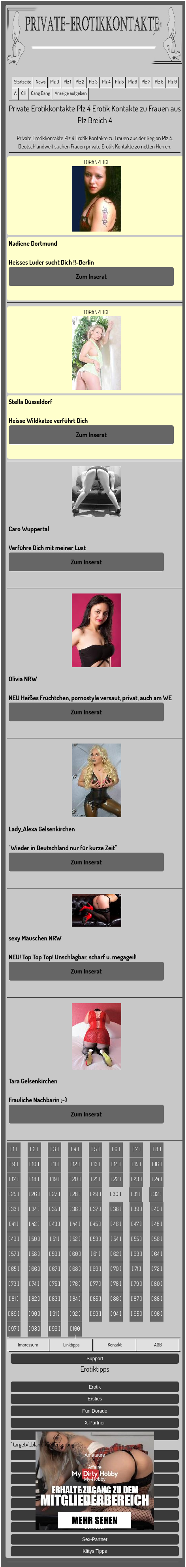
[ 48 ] (156, 1223)
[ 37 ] (95, 1208)
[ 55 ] (136, 1238)
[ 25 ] (13, 1194)
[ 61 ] (96, 1253)
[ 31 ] (135, 1194)
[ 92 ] (75, 1313)
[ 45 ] (95, 1223)
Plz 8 (159, 82)
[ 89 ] (13, 1313)
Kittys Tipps (95, 1551)
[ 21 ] (95, 1179)
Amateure (95, 1455)
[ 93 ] (95, 1313)
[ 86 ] (115, 1298)
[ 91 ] (55, 1313)
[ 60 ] (75, 1253)
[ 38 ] (116, 1208)
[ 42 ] (34, 1223)
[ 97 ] (13, 1328)
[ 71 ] (136, 1268)
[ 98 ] (33, 1328)
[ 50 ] (33, 1238)
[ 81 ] (14, 1298)
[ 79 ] (136, 1283)
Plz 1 (67, 82)
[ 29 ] (95, 1194)
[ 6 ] (116, 1149)
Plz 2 (80, 82)
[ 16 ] (157, 1164)
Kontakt (115, 1345)
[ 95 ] (136, 1313)
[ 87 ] (136, 1298)
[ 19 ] (55, 1179)
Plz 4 (106, 82)
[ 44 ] (75, 1223)
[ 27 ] (54, 1194)
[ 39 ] (136, 1208)
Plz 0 (54, 82)
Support (94, 1358)
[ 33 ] (13, 1208)
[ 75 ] (54, 1283)
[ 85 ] (95, 1298)
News (41, 82)
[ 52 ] (75, 1238)
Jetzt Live (95, 1503)
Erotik (95, 1387)
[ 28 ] (75, 1194)
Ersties (95, 1399)
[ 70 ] (116, 1268)
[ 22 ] (116, 1179)
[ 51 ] (54, 1238)
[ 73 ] (13, 1283)
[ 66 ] (34, 1268)
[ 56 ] (156, 1238)
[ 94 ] (116, 1313)
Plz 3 (93, 82)
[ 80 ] (157, 1283)
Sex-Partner (94, 1539)
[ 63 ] (136, 1253)
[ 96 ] (157, 1313)
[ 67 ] (54, 1268)
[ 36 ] (75, 1208)
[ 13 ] (95, 1164)
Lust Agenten (95, 1491)
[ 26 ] (34, 1194)
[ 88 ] (156, 1298)
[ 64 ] (156, 1253)
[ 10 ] (34, 1164)
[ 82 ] (34, 1298)
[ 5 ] (95, 1149)
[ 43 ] (54, 1223)
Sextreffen (94, 1527)
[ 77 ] (95, 1283)
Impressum (28, 1345)
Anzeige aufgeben (70, 93)
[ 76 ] (75, 1283)
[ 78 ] (116, 1283)
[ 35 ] (54, 1208)
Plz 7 (146, 82)
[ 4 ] (75, 1149)
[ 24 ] (157, 1179)
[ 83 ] (54, 1298)
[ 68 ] (75, 1268)
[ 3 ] (55, 1149)
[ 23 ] (136, 1179)
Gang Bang (40, 93)
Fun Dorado (94, 1411)
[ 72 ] (157, 1268)
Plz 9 (172, 82)
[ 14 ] (116, 1164)
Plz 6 (132, 82)
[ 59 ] (54, 1253)
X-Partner (95, 1423)
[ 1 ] (13, 1149)
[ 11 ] (55, 1164)
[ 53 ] (95, 1238)
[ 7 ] (136, 1149)
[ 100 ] (75, 1331)
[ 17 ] (14, 1179)
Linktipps (71, 1345)
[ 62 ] (116, 1253)
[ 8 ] (157, 1149)
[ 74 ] (34, 1283)
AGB (158, 1345)
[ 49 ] (13, 1238)
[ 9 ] (13, 1164)
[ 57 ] (13, 1253)
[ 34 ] (34, 1208)
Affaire (94, 1467)
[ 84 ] (75, 1298)
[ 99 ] (54, 1328)
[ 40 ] (156, 1208)
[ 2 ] (34, 1149)
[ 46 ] (116, 1223)
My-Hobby (95, 1479)
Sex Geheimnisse (94, 1515)
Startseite (22, 82)
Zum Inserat (91, 276)
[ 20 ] (75, 1179)
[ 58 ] (34, 1253)
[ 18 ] (34, 1179)
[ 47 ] (136, 1223)
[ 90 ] (34, 1313)
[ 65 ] (13, 1268)
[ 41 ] (14, 1223)
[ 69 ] (95, 1268)
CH (23, 93)
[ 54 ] (116, 1238)
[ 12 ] (75, 1164)
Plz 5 (119, 82)
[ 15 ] (136, 1164)
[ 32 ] (156, 1194)
